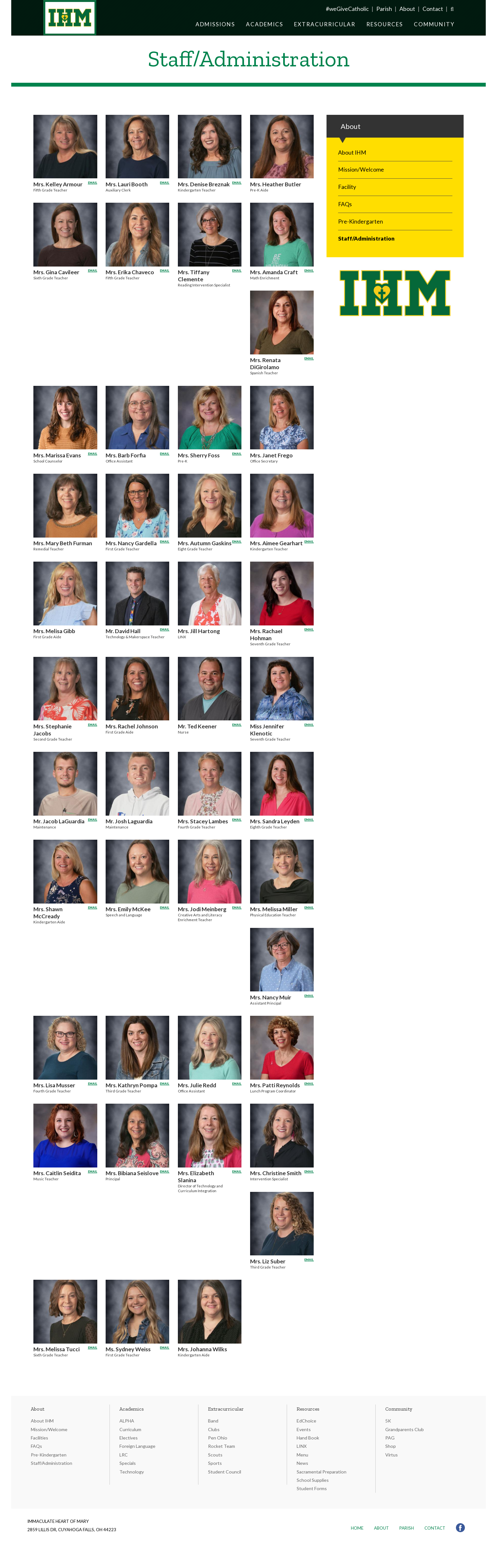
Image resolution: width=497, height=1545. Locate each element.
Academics (264, 24)
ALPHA (126, 1420)
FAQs (345, 204)
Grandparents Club (404, 1429)
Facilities (39, 1437)
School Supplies (313, 1480)
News (302, 1463)
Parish (384, 8)
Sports (215, 1463)
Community (434, 24)
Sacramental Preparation (321, 1471)
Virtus (391, 1454)
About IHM (352, 152)
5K (388, 1420)
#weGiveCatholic (347, 8)
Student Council (224, 1471)
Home (357, 1528)
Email (92, 182)
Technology (131, 1471)
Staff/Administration (366, 238)
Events (304, 1429)
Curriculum (130, 1429)
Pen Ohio (217, 1437)
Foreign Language (137, 1446)
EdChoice (306, 1420)
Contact (433, 8)
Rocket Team (221, 1446)
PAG (390, 1437)
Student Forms (312, 1488)
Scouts (215, 1454)
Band (213, 1420)
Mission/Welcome (361, 169)
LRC (123, 1454)
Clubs (214, 1429)
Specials (127, 1463)
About (407, 8)
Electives (128, 1437)
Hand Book (308, 1437)
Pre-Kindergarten (360, 221)
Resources (384, 24)
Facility (347, 186)
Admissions (215, 24)
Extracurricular (324, 24)
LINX (302, 1446)
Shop (390, 1446)
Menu (302, 1454)
